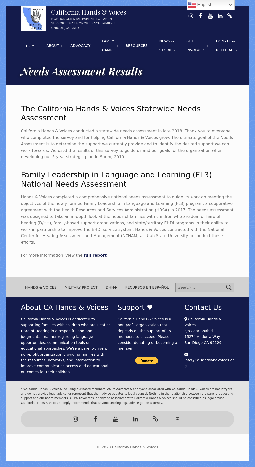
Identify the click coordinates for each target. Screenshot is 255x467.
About (52, 46)
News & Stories (167, 45)
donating (142, 343)
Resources (137, 46)
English (200, 5)
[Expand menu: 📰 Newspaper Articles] (178, 46)
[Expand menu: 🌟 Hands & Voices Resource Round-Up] (150, 46)
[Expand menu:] (61, 46)
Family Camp (108, 45)
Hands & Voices (41, 287)
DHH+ (111, 287)
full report (95, 255)
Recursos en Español (147, 287)
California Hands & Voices (88, 12)
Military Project (81, 287)
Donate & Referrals (226, 45)
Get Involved (195, 45)
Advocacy (80, 46)
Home (31, 46)
